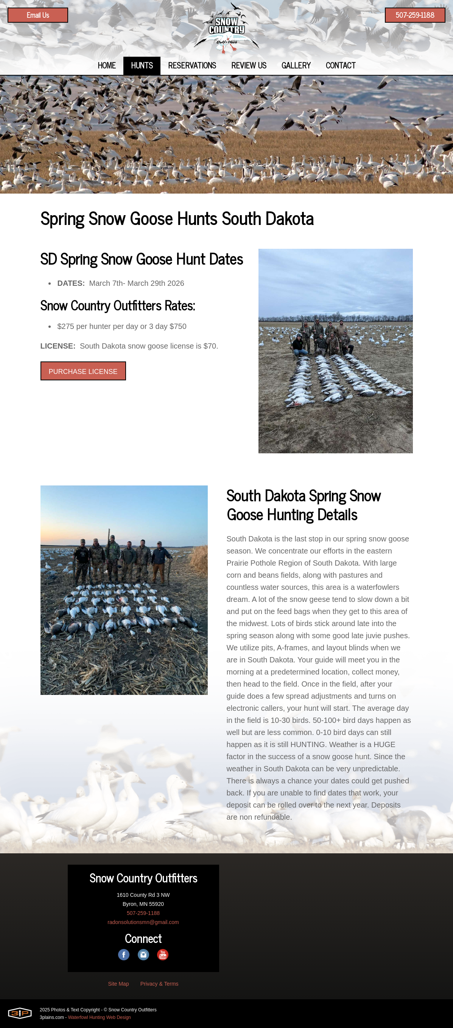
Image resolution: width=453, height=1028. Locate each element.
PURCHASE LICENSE (83, 371)
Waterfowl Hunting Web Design (99, 1017)
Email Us (38, 14)
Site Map (118, 984)
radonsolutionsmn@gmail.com (143, 922)
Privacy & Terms (159, 984)
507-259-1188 (415, 14)
